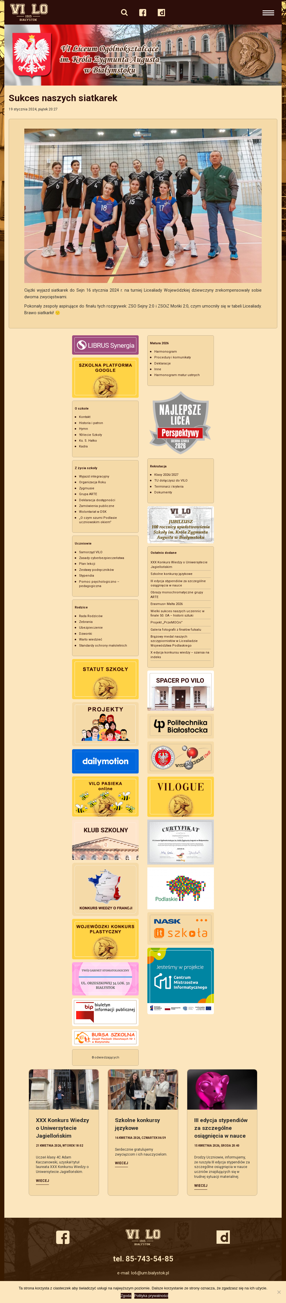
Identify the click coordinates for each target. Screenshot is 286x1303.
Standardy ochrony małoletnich (103, 645)
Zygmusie (86, 488)
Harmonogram (165, 351)
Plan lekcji (87, 564)
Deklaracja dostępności (97, 500)
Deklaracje (162, 363)
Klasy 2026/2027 (166, 475)
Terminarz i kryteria (169, 486)
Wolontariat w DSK (93, 512)
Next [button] (275, 55)
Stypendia (86, 576)
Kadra (83, 446)
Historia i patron (91, 423)
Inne (157, 369)
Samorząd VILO (90, 552)
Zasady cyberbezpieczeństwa (101, 558)
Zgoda (126, 1295)
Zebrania (86, 622)
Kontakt (84, 417)
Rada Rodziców (90, 616)
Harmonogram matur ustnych (177, 375)
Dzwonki (85, 634)
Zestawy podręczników (96, 570)
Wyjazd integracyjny (94, 476)
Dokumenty (163, 492)
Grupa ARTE (88, 494)
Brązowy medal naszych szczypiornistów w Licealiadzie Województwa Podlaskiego (174, 641)
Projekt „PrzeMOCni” (167, 622)
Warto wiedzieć (90, 639)
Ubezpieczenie (91, 628)
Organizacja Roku (92, 482)
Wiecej (42, 1181)
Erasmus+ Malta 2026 (167, 604)
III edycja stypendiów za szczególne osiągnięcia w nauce (221, 1128)
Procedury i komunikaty (172, 357)
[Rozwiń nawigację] (268, 12)
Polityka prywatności (151, 1295)
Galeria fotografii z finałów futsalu (176, 630)
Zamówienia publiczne (96, 506)
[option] (143, 55)
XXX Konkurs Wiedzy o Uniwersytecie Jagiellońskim (62, 1128)
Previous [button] (11, 55)
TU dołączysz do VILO (171, 480)
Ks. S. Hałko (88, 441)
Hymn (83, 429)
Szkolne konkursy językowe (171, 574)
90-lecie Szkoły (90, 435)
